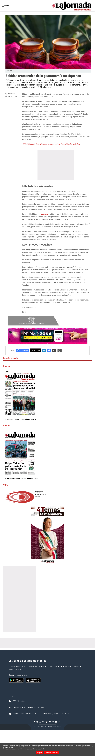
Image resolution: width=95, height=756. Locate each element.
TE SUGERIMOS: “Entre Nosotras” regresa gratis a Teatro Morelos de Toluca (51, 144)
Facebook (22, 350)
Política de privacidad (51, 752)
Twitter (35, 350)
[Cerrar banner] (92, 746)
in (44, 350)
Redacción (11, 93)
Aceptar (39, 752)
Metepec (44, 214)
